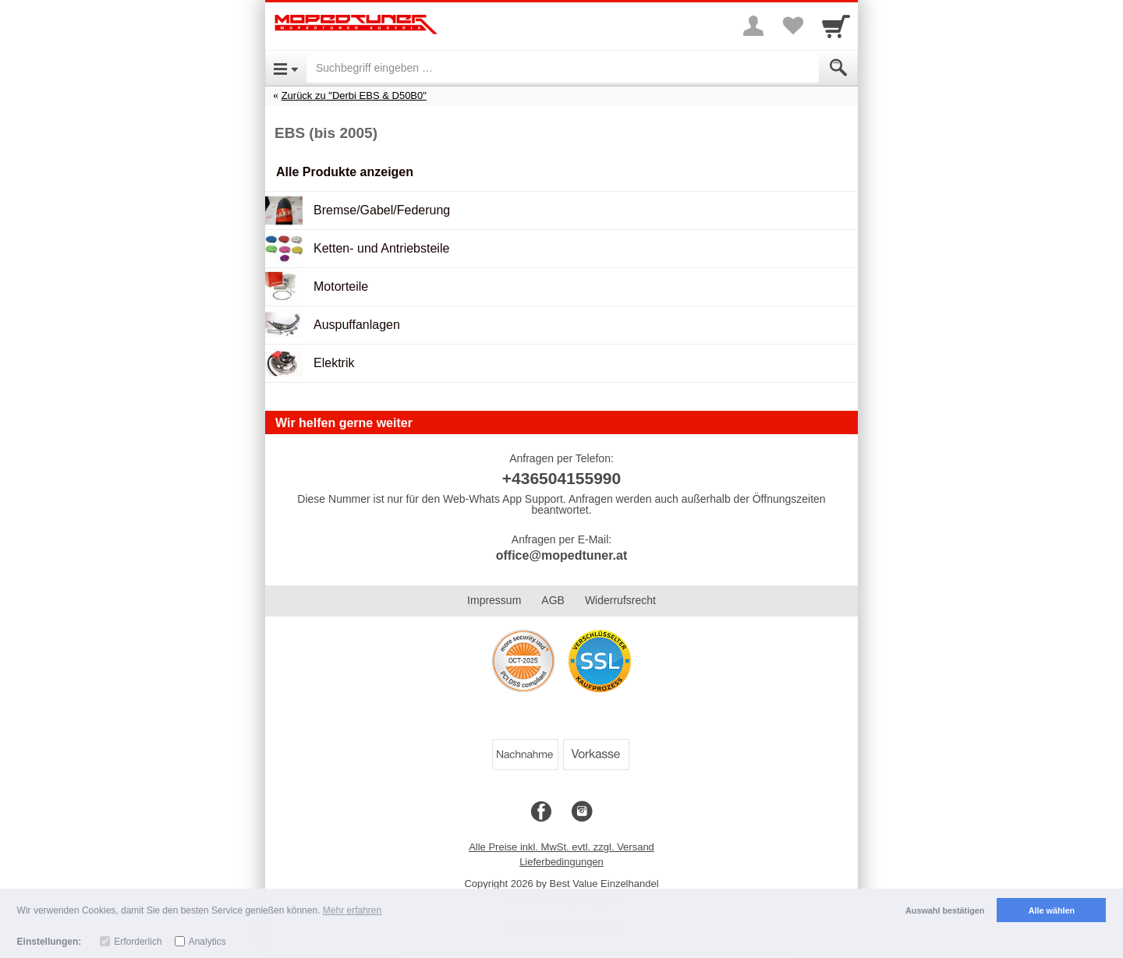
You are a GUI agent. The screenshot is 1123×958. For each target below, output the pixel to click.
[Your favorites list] (792, 25)
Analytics (207, 941)
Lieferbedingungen (561, 862)
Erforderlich (137, 941)
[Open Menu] (286, 68)
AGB (553, 600)
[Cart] (836, 25)
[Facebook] (541, 812)
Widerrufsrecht (620, 600)
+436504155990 (561, 478)
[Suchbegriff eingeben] (562, 68)
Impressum (494, 600)
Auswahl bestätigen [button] (944, 910)
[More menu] (753, 25)
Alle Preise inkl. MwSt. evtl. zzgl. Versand (561, 847)
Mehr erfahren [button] (352, 910)
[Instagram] (582, 812)
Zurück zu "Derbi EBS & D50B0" (354, 95)
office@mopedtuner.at (562, 555)
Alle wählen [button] (1052, 910)
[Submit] (838, 68)
